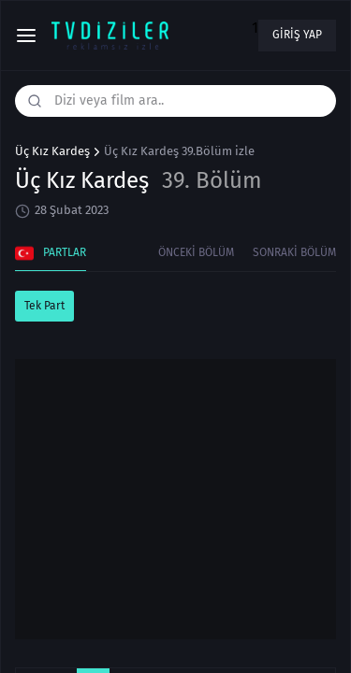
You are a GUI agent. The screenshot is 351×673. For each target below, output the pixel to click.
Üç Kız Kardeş (52, 151)
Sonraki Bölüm (294, 252)
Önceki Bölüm (196, 252)
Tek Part (44, 305)
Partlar (50, 253)
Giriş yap (297, 34)
